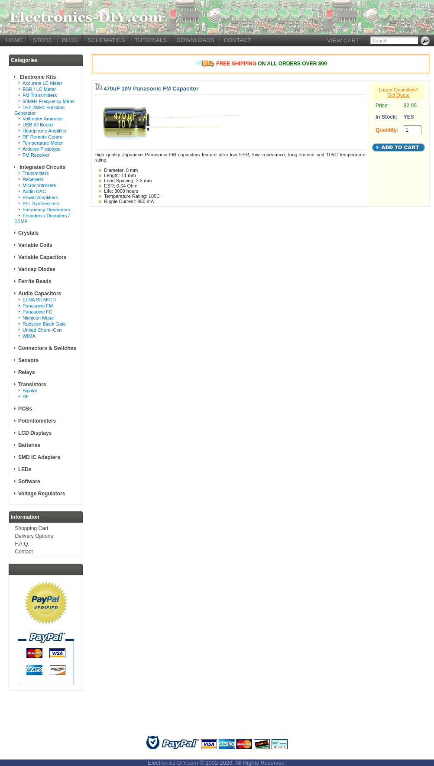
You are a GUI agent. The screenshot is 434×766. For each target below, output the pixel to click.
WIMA (29, 336)
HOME (14, 40)
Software (29, 481)
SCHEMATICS (106, 40)
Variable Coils (35, 245)
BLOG (70, 40)
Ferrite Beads (35, 281)
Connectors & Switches (47, 348)
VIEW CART (343, 40)
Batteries (29, 445)
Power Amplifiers (40, 197)
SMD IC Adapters (39, 457)
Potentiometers (37, 421)
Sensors (28, 360)
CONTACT (237, 40)
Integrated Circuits (41, 167)
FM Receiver (36, 155)
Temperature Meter (43, 142)
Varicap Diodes (36, 269)
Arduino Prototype (42, 149)
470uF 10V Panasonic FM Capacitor (151, 88)
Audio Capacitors (39, 294)
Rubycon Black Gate (44, 323)
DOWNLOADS (195, 40)
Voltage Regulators (41, 494)
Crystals (28, 233)
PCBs (25, 409)
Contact (24, 552)
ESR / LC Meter (39, 89)
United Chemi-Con (42, 330)
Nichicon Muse (38, 317)
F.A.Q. (22, 544)
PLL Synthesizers (41, 203)
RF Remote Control (43, 136)
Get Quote (399, 94)
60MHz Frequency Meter (49, 101)
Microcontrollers (39, 185)
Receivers (33, 179)
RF (26, 396)
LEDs (25, 469)
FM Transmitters (40, 95)
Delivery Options (34, 536)
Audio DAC (34, 191)
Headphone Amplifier (45, 130)
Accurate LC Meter (42, 83)
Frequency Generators (46, 209)
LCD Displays (35, 433)
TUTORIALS (151, 40)
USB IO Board (38, 124)
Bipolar (30, 390)
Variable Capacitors (42, 257)
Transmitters (36, 173)
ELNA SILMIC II (39, 299)
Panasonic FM (38, 305)
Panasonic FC (37, 311)
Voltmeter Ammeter (43, 118)
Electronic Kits (37, 77)
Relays (26, 372)
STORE (42, 40)
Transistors (32, 384)
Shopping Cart (32, 528)
